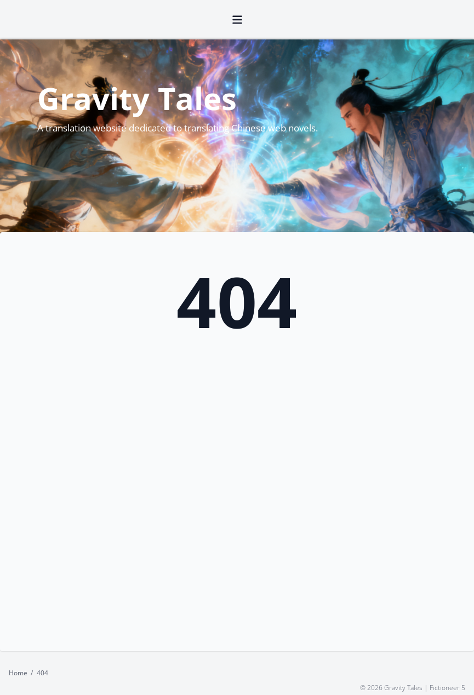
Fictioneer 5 (447, 687)
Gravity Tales (137, 97)
